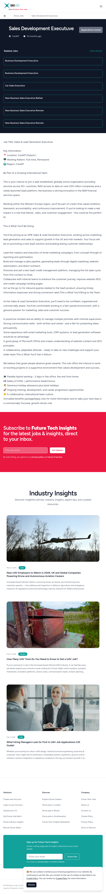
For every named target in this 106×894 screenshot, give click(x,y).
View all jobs (96, 51)
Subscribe (72, 856)
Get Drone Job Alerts (12, 816)
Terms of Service (88, 827)
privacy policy (37, 457)
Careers (23, 654)
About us (85, 805)
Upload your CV (10, 810)
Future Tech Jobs (88, 799)
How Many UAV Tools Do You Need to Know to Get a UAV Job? (42, 659)
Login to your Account (13, 805)
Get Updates (57, 450)
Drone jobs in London (51, 805)
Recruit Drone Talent (12, 827)
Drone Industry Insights (13, 822)
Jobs (22, 568)
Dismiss (31, 885)
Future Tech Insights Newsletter (56, 822)
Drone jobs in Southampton (54, 816)
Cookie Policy (87, 816)
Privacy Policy (87, 822)
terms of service (55, 457)
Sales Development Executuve (44, 16)
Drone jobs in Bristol (51, 810)
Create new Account (12, 799)
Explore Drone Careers (52, 799)
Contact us (86, 810)
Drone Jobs (19, 16)
